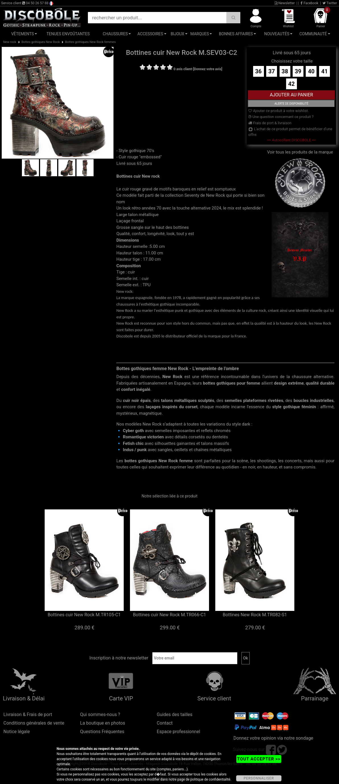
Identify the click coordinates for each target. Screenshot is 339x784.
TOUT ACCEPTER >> (258, 759)
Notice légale (16, 731)
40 (311, 71)
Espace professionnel (178, 731)
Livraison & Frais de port (27, 714)
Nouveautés (276, 34)
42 (291, 83)
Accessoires (150, 34)
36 (258, 71)
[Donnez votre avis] (207, 69)
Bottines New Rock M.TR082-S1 (255, 614)
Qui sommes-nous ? (100, 714)
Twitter (330, 3)
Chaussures (115, 34)
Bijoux (177, 34)
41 (324, 71)
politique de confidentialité (210, 779)
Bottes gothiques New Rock (40, 42)
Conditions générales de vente (33, 723)
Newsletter (285, 3)
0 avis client (182, 69)
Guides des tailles (174, 714)
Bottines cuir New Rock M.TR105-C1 (84, 614)
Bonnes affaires (236, 34)
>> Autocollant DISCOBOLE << (291, 140)
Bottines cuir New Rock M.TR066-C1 (169, 614)
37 (271, 71)
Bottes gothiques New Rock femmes (90, 42)
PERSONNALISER (259, 778)
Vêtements (22, 34)
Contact (165, 723)
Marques (199, 34)
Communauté (313, 34)
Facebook (309, 3)
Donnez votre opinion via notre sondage (273, 738)
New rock (9, 42)
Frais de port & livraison (270, 123)
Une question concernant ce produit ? (280, 117)
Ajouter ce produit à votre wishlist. (278, 111)
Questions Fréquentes (102, 731)
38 (285, 71)
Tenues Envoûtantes (68, 34)
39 (298, 71)
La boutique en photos (102, 723)
